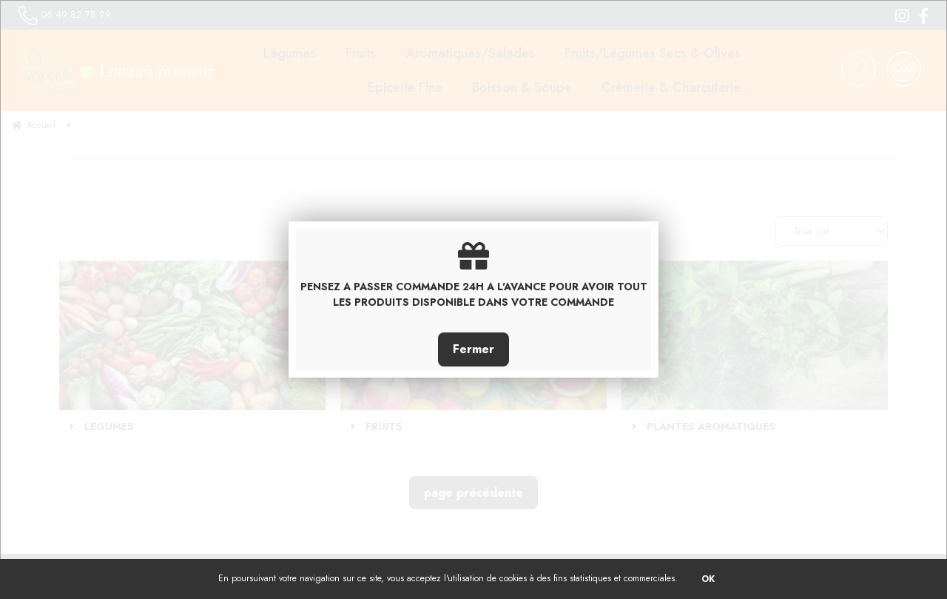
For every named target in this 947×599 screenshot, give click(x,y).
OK (708, 579)
